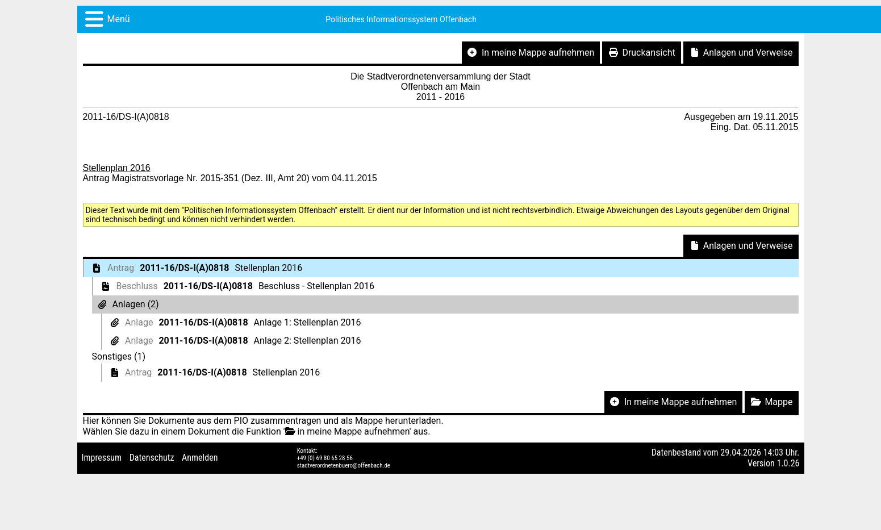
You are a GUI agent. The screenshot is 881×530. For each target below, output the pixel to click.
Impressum (102, 457)
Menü (118, 19)
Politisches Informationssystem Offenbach (401, 19)
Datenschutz (152, 457)
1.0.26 (787, 463)
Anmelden (200, 457)
